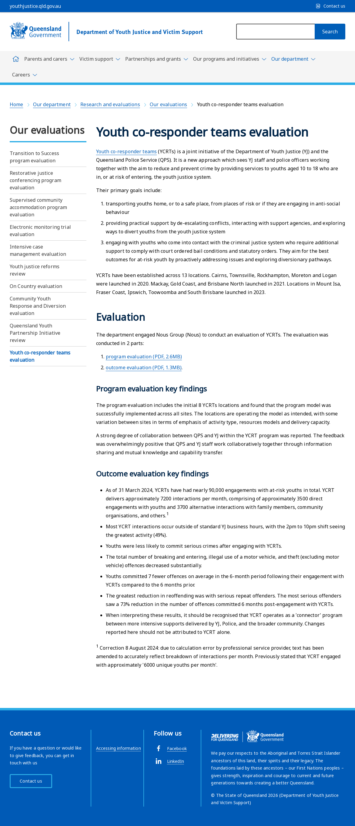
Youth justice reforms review (34, 270)
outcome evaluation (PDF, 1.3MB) (144, 367)
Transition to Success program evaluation (34, 157)
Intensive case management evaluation (38, 250)
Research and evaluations (110, 104)
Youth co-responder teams (126, 151)
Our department (52, 104)
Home (16, 104)
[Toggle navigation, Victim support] (100, 59)
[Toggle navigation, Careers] (25, 75)
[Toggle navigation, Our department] (293, 60)
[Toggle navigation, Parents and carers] (49, 59)
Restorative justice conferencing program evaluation (35, 180)
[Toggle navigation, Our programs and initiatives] (230, 59)
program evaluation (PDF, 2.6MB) (144, 356)
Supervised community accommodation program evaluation (38, 207)
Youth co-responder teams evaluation (40, 356)
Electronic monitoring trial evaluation (40, 231)
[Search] (330, 31)
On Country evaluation (36, 286)
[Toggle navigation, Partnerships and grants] (157, 59)
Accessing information (118, 748)
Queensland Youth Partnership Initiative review (35, 333)
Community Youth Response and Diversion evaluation (38, 306)
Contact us (31, 781)
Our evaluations (168, 104)
